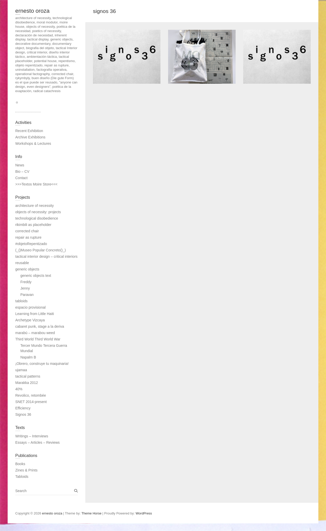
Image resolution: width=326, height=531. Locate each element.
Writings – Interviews (31, 436)
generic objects (27, 269)
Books (20, 464)
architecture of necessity (34, 206)
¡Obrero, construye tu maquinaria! (42, 364)
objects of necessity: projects (38, 212)
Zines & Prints (26, 470)
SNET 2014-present (31, 402)
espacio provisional (30, 307)
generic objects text (35, 276)
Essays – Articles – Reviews (37, 442)
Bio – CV (22, 171)
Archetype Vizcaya (30, 320)
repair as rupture (28, 237)
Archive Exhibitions (30, 137)
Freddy (26, 282)
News (19, 165)
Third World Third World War (37, 339)
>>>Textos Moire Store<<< (36, 184)
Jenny (25, 288)
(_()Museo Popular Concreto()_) (40, 250)
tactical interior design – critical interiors (46, 256)
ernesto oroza (32, 11)
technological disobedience (36, 218)
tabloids (21, 301)
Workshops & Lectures (33, 143)
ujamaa (21, 370)
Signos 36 (23, 414)
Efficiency (23, 408)
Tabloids (21, 477)
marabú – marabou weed (35, 333)
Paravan (27, 295)
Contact (21, 178)
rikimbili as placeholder (33, 225)
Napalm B (28, 357)
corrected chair (27, 231)
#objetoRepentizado (31, 244)
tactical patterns (27, 376)
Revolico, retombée (30, 395)
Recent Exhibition (29, 131)
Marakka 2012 (26, 383)
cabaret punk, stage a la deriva (39, 326)
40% (18, 389)
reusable (22, 263)
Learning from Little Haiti (34, 314)
